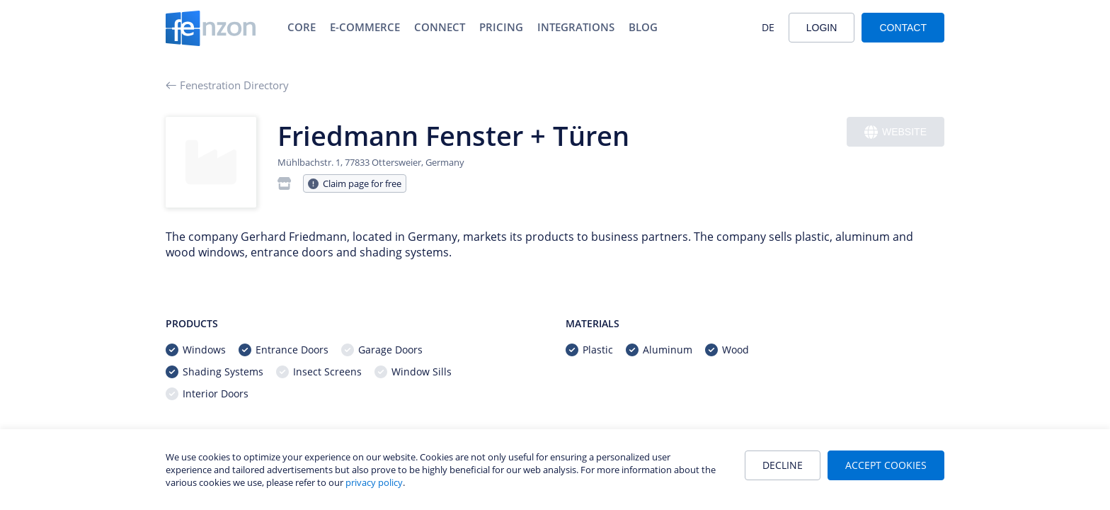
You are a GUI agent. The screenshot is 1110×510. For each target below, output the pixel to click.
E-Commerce (365, 27)
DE (768, 27)
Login (821, 27)
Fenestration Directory (227, 85)
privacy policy (374, 482)
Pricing (501, 27)
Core (301, 27)
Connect (439, 27)
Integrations (575, 27)
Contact (903, 27)
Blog (643, 27)
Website (895, 132)
